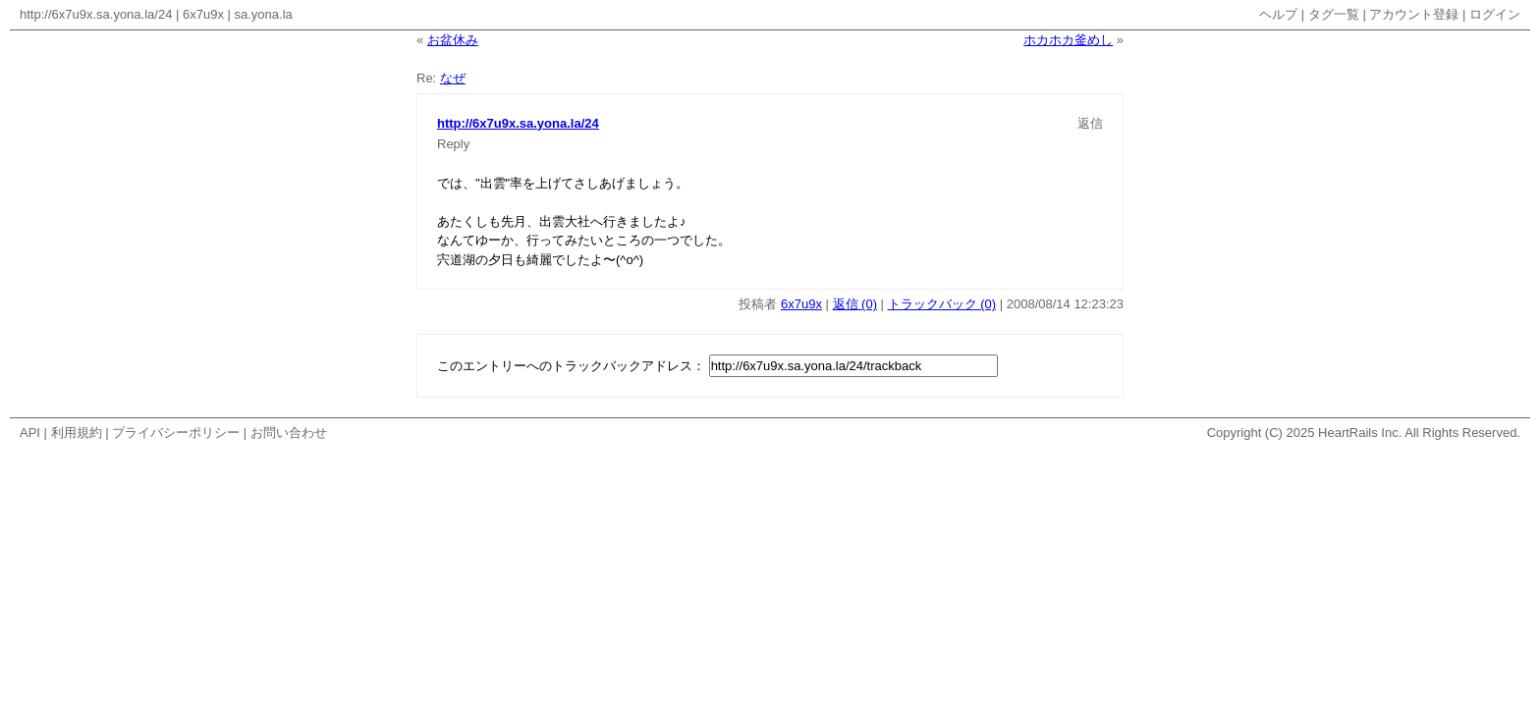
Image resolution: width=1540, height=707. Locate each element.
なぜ (453, 78)
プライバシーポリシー (176, 432)
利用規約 (76, 432)
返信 (1090, 123)
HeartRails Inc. (1360, 432)
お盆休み (452, 39)
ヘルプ (1278, 14)
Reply (453, 143)
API (30, 432)
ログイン (1494, 14)
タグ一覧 (1333, 14)
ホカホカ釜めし (1068, 39)
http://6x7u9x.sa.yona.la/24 (96, 14)
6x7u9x (203, 14)
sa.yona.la (264, 14)
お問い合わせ (288, 432)
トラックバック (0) (942, 304)
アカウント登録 (1413, 14)
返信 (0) (855, 304)
